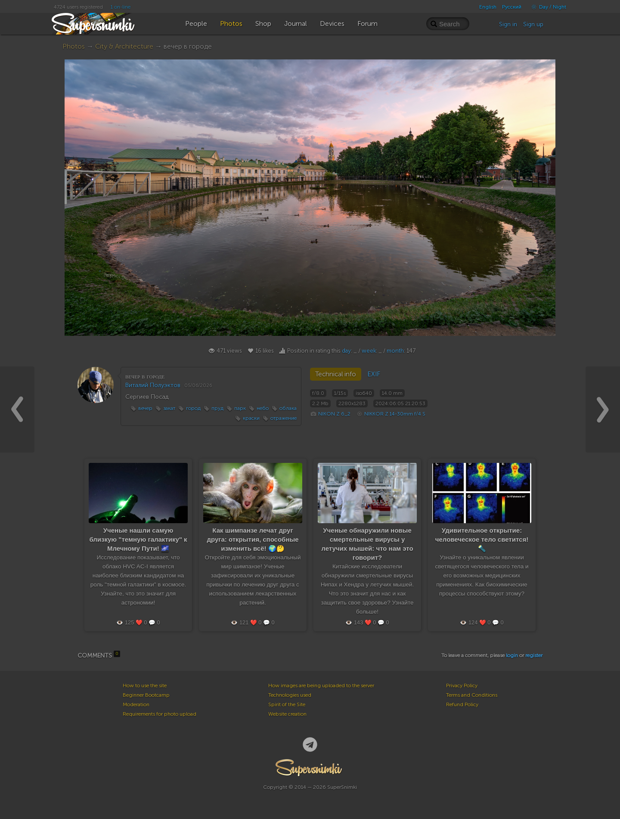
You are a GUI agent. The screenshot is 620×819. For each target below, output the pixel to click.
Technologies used (289, 695)
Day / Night (546, 7)
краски (251, 418)
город (193, 408)
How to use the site (145, 685)
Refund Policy (462, 704)
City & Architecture (124, 46)
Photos (73, 46)
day (346, 350)
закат (169, 408)
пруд (217, 408)
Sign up (533, 24)
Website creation (287, 714)
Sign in (508, 24)
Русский (511, 7)
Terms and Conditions (471, 695)
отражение (283, 418)
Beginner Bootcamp (146, 695)
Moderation (136, 704)
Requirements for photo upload (159, 714)
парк (240, 408)
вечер (145, 408)
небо (263, 408)
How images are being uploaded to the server (321, 685)
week (369, 350)
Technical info (335, 374)
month (395, 350)
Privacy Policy (461, 685)
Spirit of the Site (286, 704)
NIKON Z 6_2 (334, 414)
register (533, 655)
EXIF (373, 374)
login (512, 655)
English (487, 7)
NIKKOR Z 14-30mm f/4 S (394, 414)
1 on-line (120, 7)
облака (288, 408)
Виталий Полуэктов (152, 385)
